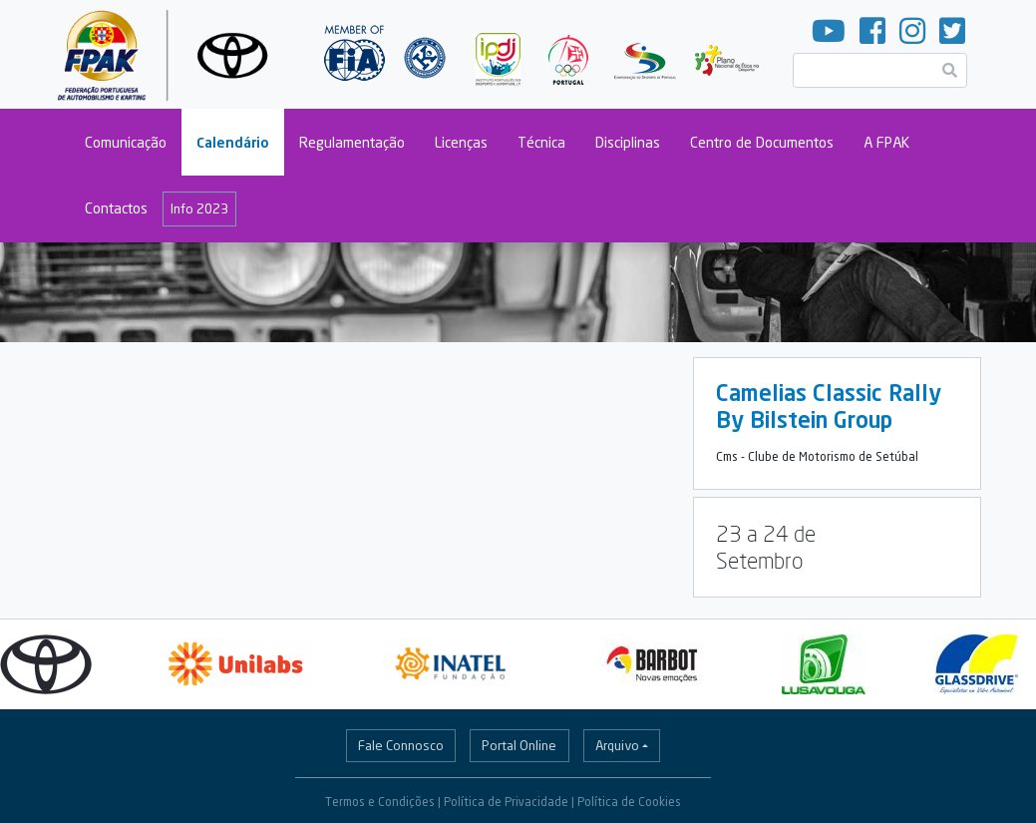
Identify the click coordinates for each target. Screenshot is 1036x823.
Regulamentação (352, 142)
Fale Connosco (401, 745)
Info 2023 (199, 208)
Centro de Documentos (762, 142)
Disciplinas (627, 142)
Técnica (541, 142)
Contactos (116, 208)
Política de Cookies (629, 801)
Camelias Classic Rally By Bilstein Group (828, 406)
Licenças (461, 142)
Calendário (232, 142)
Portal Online (519, 745)
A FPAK (886, 142)
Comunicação (126, 142)
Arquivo (617, 745)
